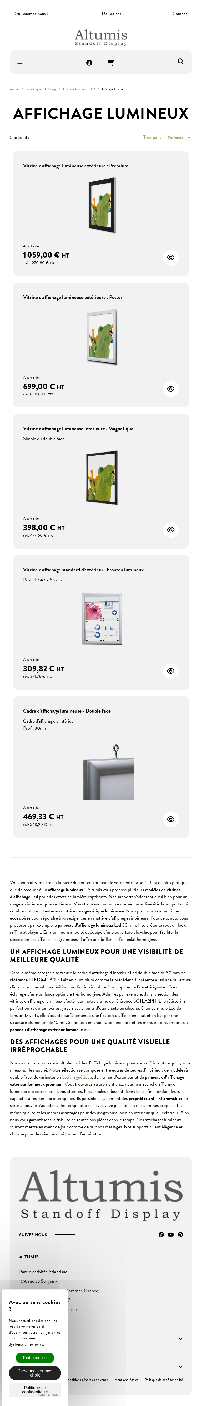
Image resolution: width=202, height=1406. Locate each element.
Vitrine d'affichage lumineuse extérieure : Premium (76, 166)
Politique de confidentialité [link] (35, 1389)
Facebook (161, 1234)
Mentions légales (126, 1380)
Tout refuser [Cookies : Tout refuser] (49, 1394)
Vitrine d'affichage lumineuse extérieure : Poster (72, 297)
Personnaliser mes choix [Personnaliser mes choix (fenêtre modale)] (35, 1373)
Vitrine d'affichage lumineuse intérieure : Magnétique (78, 428)
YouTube (171, 1234)
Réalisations (110, 14)
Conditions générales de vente (86, 1380)
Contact (180, 14)
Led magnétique (77, 1076)
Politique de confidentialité (164, 1380)
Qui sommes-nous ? (32, 14)
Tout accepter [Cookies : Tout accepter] (35, 1358)
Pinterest (180, 1234)
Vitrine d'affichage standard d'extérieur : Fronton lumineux (83, 569)
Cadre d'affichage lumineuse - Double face (67, 711)
